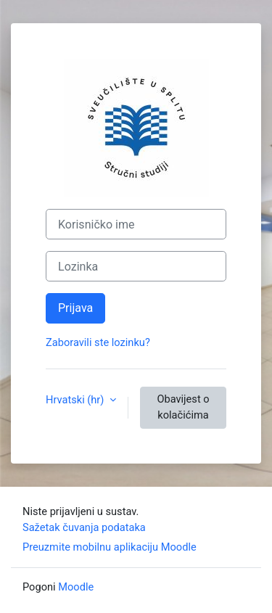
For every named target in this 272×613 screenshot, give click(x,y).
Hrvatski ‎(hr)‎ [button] (76, 399)
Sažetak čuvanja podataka (84, 527)
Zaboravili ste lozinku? (98, 342)
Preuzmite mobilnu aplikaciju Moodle (109, 547)
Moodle (76, 586)
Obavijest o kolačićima (183, 406)
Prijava (75, 308)
